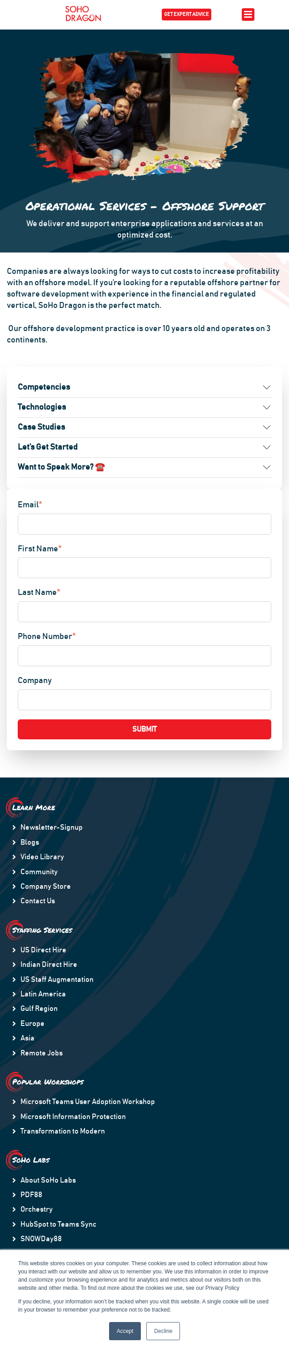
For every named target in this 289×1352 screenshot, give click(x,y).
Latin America (43, 994)
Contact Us (37, 901)
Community (39, 872)
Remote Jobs (41, 1053)
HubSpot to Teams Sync (58, 1224)
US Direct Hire (43, 950)
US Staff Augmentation (57, 979)
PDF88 (31, 1194)
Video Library (42, 857)
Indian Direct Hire (48, 964)
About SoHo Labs (48, 1180)
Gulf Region (39, 1008)
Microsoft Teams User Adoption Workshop (87, 1101)
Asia (27, 1038)
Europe (32, 1023)
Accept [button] (125, 1331)
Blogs (29, 842)
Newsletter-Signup (51, 827)
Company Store (45, 886)
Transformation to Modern (62, 1131)
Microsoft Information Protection (73, 1116)
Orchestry (36, 1209)
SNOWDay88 (41, 1239)
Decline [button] (163, 1331)
